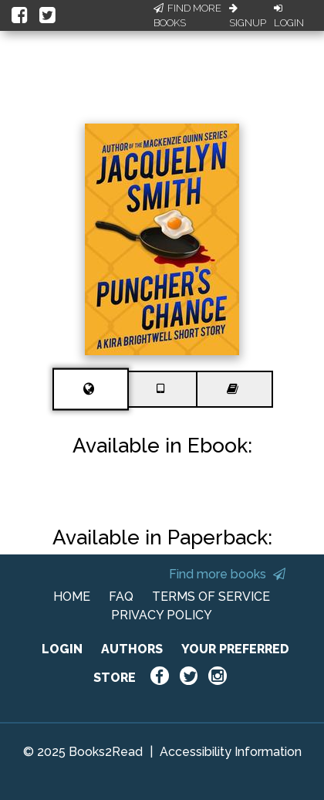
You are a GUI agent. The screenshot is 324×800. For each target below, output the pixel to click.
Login (289, 16)
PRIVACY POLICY (161, 615)
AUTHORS (132, 649)
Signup (247, 16)
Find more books (227, 574)
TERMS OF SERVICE (211, 596)
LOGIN (62, 649)
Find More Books (187, 15)
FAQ (121, 596)
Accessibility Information (231, 751)
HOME (71, 596)
